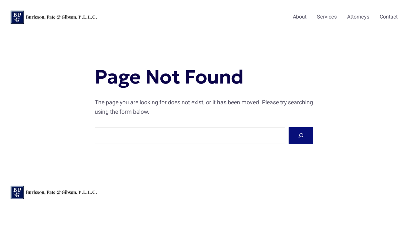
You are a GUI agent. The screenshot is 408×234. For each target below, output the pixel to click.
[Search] (301, 135)
